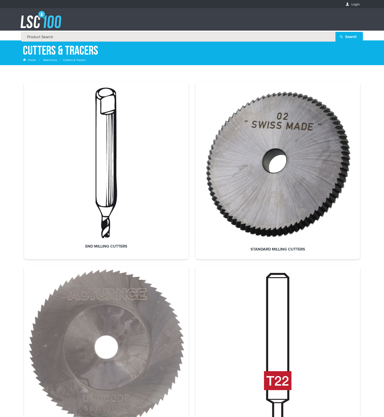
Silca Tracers (260, 145)
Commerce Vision (236, 403)
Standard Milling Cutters (123, 145)
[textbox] (190, 22)
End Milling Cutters (55, 145)
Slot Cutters (192, 145)
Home (30, 60)
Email (27, 308)
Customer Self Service (202, 403)
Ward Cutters (329, 145)
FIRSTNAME (31, 325)
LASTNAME (31, 343)
